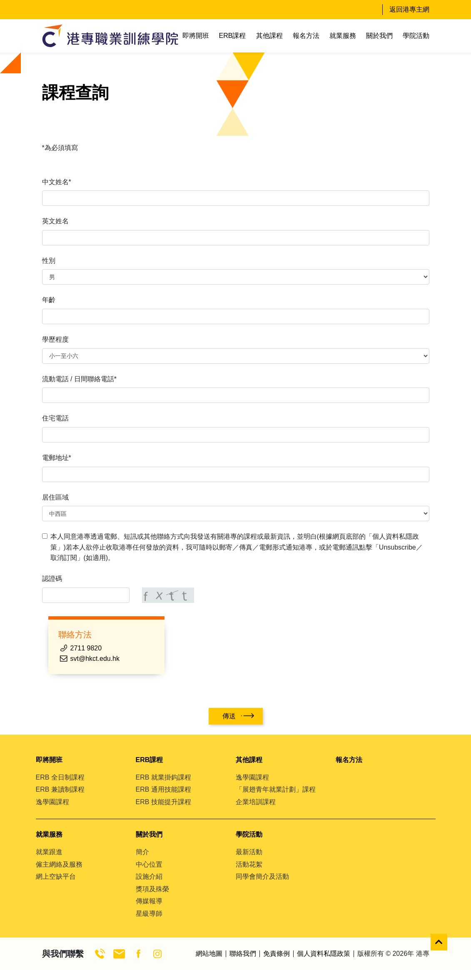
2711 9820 (86, 648)
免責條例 (276, 953)
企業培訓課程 (256, 801)
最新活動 (249, 851)
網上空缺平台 (56, 876)
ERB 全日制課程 (60, 777)
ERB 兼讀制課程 (60, 789)
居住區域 (55, 497)
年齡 (48, 299)
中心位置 (149, 864)
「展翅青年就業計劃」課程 (276, 789)
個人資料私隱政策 (323, 953)
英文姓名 (55, 221)
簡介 (142, 851)
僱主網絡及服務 (59, 864)
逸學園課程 (52, 801)
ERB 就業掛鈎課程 (163, 777)
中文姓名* (56, 181)
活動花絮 (249, 864)
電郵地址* (56, 457)
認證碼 (52, 578)
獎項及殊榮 (152, 888)
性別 (48, 260)
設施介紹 (149, 876)
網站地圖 (209, 953)
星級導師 (149, 913)
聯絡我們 (242, 953)
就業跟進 (49, 851)
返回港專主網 (409, 9)
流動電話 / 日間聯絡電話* (79, 378)
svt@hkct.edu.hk (95, 658)
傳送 (229, 716)
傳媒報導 (149, 901)
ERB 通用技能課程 (163, 789)
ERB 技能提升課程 (163, 801)
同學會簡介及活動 (262, 876)
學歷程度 (55, 339)
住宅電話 (55, 418)
